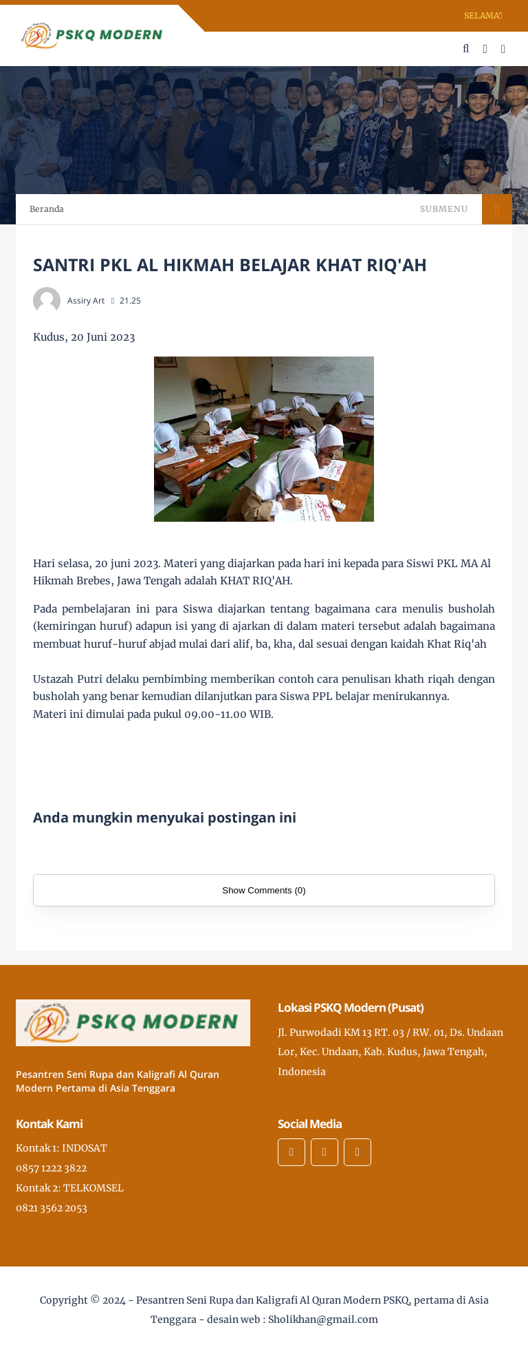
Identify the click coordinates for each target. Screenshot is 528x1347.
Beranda (47, 209)
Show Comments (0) (263, 890)
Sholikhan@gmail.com (323, 1319)
